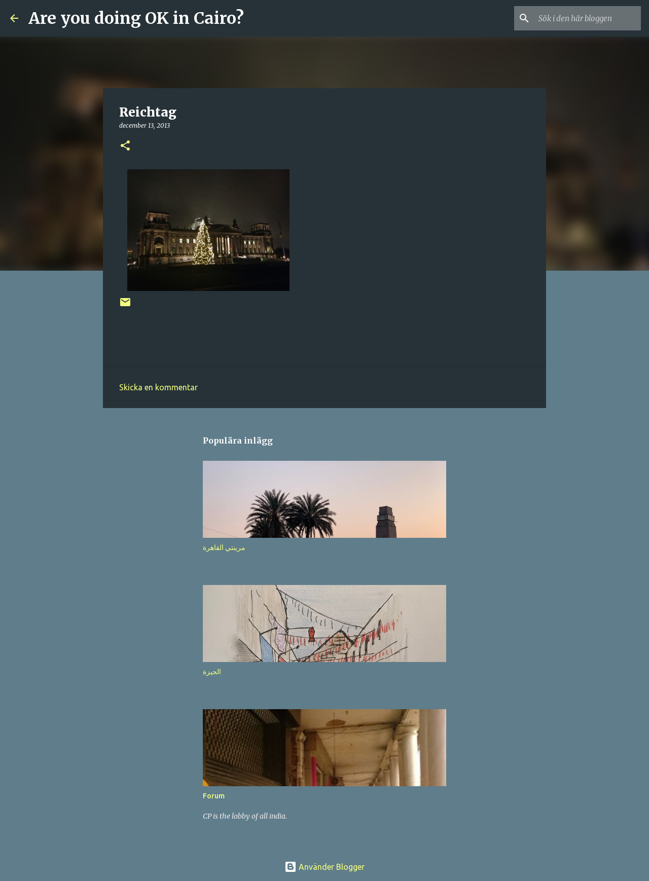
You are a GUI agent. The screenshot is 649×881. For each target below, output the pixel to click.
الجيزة (212, 672)
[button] (125, 146)
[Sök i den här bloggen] (587, 18)
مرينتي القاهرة (224, 547)
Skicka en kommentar (158, 387)
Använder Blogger (324, 866)
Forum (214, 796)
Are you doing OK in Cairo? (136, 18)
